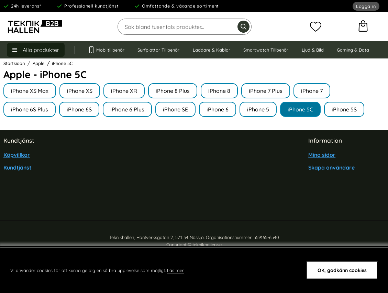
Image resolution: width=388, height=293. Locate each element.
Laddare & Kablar (211, 50)
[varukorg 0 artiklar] (363, 26)
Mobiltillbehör (106, 49)
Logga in (366, 6)
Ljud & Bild (313, 50)
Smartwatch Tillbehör (265, 50)
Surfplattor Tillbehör (158, 50)
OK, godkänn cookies (342, 270)
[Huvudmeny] (36, 50)
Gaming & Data (353, 50)
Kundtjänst (17, 167)
